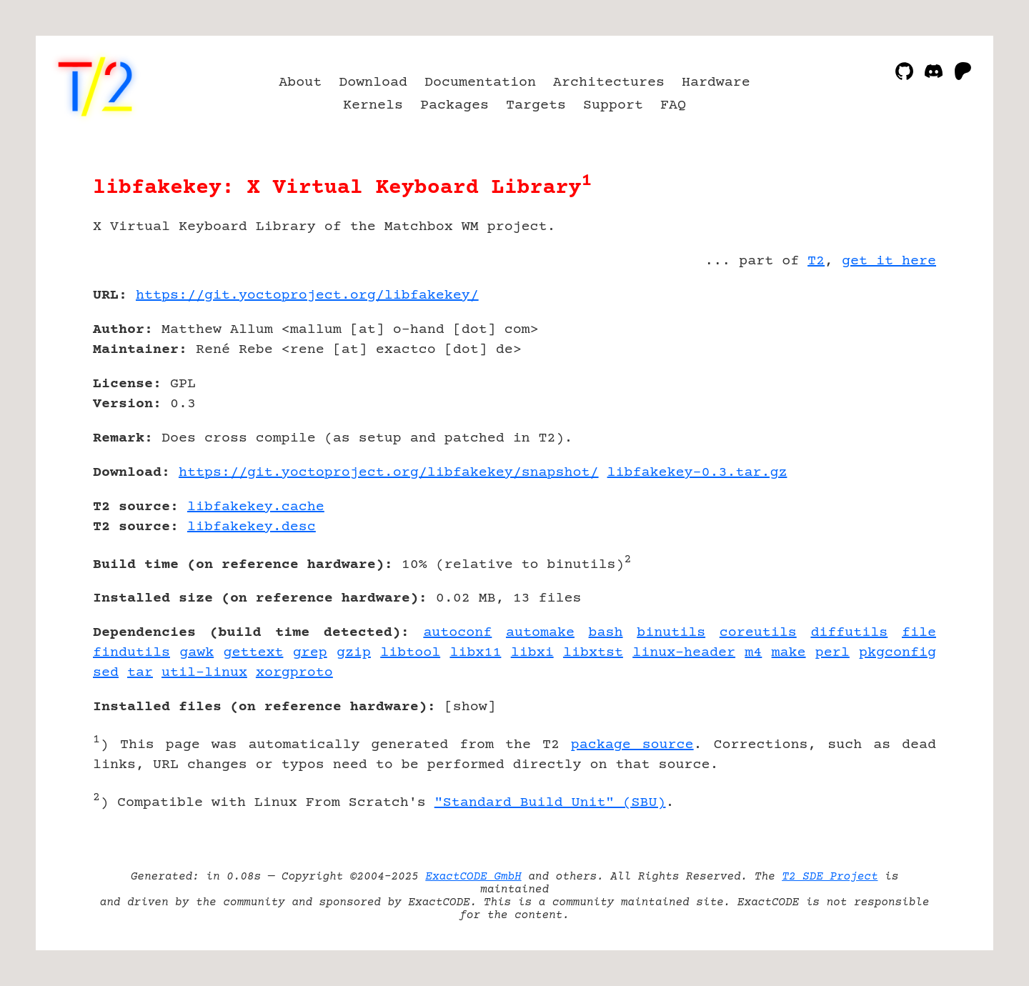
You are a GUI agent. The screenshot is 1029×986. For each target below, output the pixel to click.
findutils (131, 652)
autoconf (457, 632)
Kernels (373, 105)
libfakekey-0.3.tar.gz (697, 472)
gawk (196, 652)
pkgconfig (897, 652)
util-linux (204, 672)
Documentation (480, 82)
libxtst (593, 652)
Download (373, 82)
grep (310, 652)
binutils (671, 632)
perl (832, 652)
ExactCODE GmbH (473, 876)
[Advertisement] (893, 378)
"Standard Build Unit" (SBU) (550, 803)
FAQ (673, 105)
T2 (816, 261)
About (300, 82)
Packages (454, 105)
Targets (536, 105)
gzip (354, 652)
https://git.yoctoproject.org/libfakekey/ (307, 295)
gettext (253, 652)
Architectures (609, 82)
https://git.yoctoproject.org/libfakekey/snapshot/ (389, 472)
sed (106, 672)
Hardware (716, 82)
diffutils (849, 632)
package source (632, 745)
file (919, 632)
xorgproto (294, 672)
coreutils (758, 632)
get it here (889, 261)
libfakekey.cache (255, 507)
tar (140, 672)
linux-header (683, 652)
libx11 (475, 652)
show (470, 707)
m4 (753, 652)
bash (606, 632)
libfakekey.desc (251, 527)
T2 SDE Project (830, 876)
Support (613, 105)
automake (540, 632)
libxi (532, 652)
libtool (410, 652)
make (789, 652)
